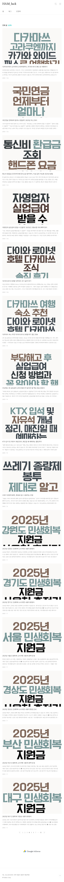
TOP (60, 875)
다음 (44, 832)
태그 (10, 11)
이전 (20, 832)
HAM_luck (9, 4)
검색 (55, 3)
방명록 (18, 11)
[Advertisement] (32, 851)
